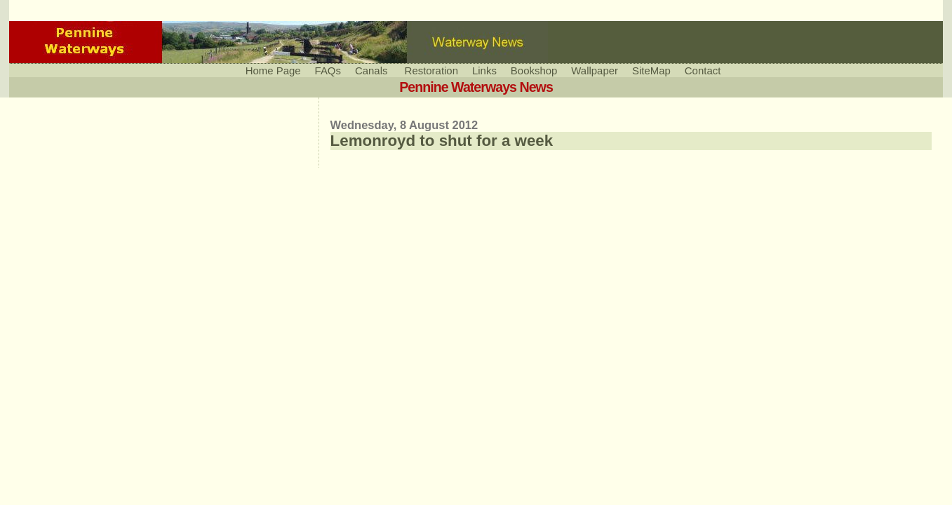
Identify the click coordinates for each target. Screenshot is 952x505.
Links (484, 70)
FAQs (328, 70)
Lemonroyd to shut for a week (442, 140)
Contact (702, 70)
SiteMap (651, 70)
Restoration (431, 70)
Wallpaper (594, 70)
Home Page (273, 70)
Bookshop (534, 70)
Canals (371, 70)
